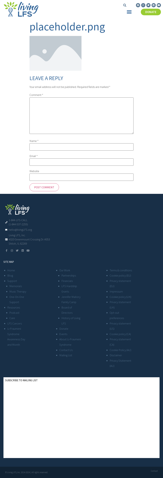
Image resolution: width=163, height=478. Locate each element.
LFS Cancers (14, 323)
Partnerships (68, 275)
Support (12, 281)
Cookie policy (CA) (120, 334)
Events (63, 334)
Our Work (64, 270)
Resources (13, 307)
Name (33, 140)
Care (12, 318)
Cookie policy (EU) (120, 275)
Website (34, 171)
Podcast (14, 313)
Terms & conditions (121, 270)
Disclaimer (116, 355)
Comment (36, 94)
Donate (63, 329)
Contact (154, 470)
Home (11, 270)
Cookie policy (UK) (120, 297)
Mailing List (65, 355)
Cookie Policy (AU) (120, 350)
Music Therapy (17, 291)
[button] (125, 5)
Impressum (116, 291)
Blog (10, 275)
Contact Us (66, 350)
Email (33, 156)
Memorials (15, 286)
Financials (67, 281)
